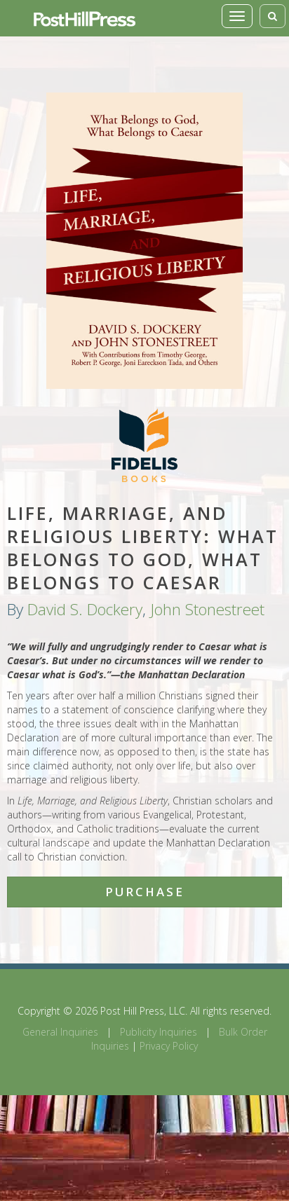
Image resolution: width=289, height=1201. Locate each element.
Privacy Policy (169, 1045)
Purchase (144, 892)
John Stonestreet (207, 609)
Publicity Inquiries (158, 1031)
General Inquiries (60, 1031)
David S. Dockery (84, 609)
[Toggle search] (272, 16)
